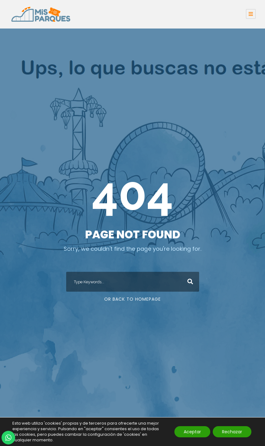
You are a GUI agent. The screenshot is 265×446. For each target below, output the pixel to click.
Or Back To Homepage (132, 299)
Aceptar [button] (192, 432)
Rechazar (232, 432)
